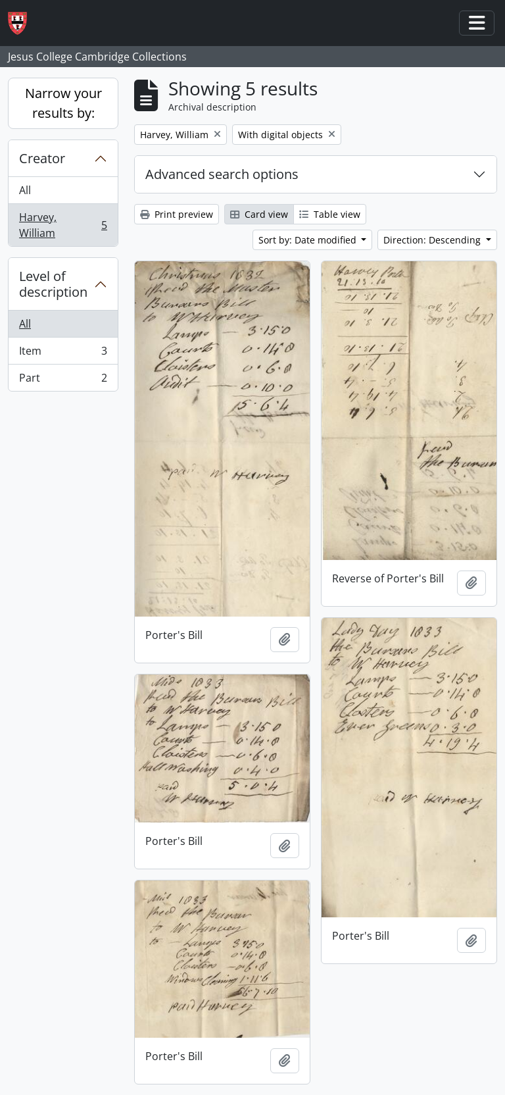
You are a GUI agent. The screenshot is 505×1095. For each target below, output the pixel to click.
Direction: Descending (433, 240)
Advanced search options (222, 174)
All (25, 190)
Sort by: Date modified (308, 240)
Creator (42, 158)
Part (62, 380)
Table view (329, 214)
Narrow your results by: (63, 103)
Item (62, 354)
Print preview (176, 214)
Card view (259, 214)
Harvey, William (62, 225)
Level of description (53, 284)
